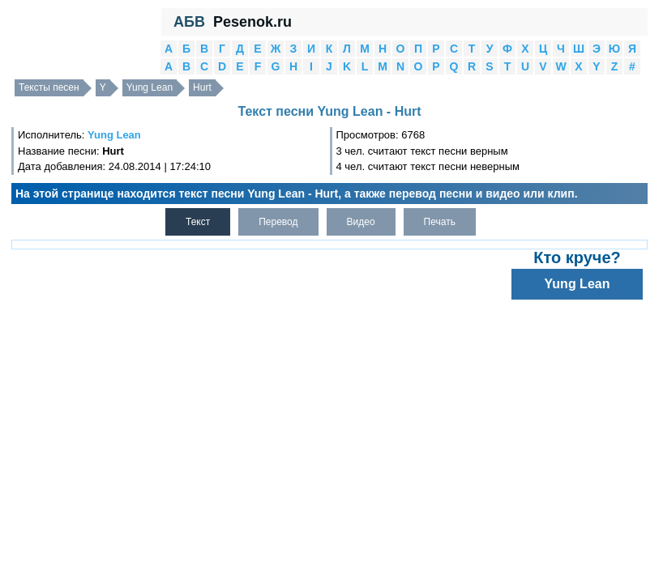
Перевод (278, 222)
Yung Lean (149, 87)
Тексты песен (49, 87)
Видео (361, 222)
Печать (440, 222)
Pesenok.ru (252, 22)
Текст (198, 222)
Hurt (202, 87)
